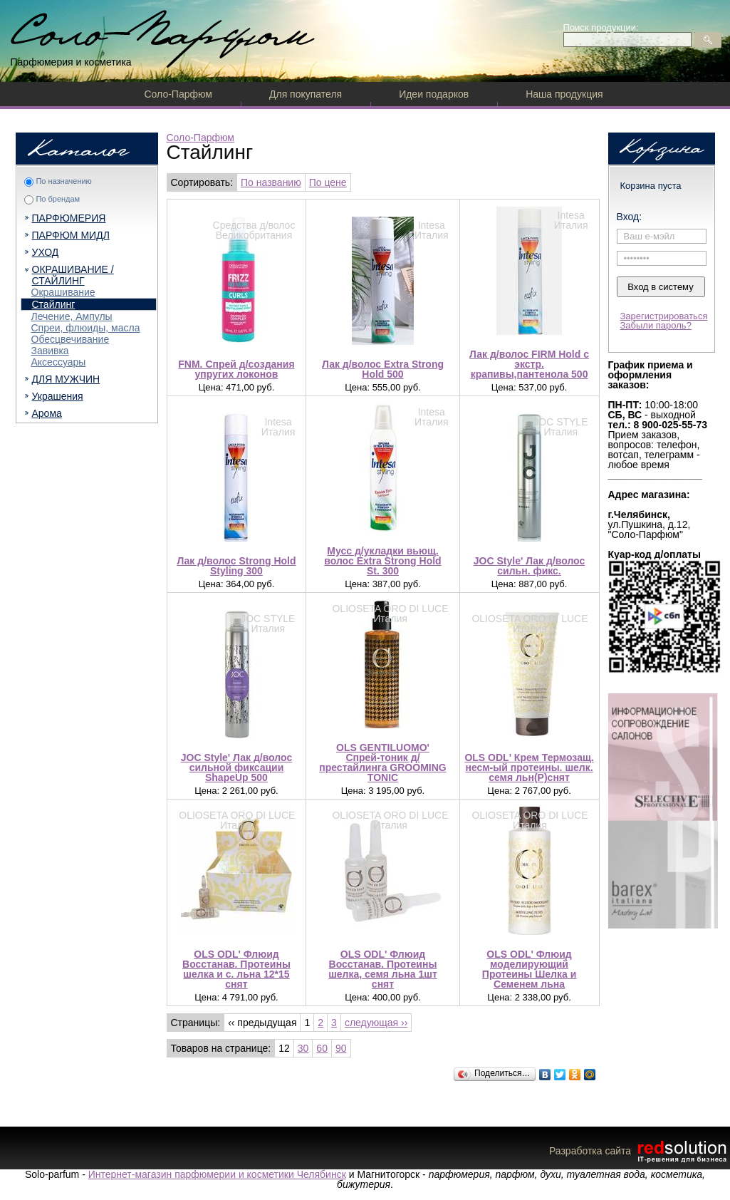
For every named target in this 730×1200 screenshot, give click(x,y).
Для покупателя (305, 94)
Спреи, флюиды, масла (85, 327)
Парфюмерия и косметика (71, 62)
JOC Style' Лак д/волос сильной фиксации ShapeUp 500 (236, 767)
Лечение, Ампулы (72, 316)
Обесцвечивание (70, 339)
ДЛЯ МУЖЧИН (66, 379)
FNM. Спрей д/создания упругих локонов (236, 369)
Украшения (57, 396)
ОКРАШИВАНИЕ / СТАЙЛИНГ (73, 275)
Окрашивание (63, 292)
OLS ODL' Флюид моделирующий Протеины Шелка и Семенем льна (529, 969)
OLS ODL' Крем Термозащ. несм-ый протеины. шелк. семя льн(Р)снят (528, 767)
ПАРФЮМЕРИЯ (69, 218)
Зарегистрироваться (664, 316)
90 (341, 1048)
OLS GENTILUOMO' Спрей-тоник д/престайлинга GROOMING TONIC (382, 762)
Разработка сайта (639, 1151)
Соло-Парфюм (178, 94)
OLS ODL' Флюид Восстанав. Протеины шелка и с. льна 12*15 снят (236, 969)
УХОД (45, 252)
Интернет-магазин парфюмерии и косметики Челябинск (217, 1174)
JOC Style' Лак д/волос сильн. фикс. (529, 565)
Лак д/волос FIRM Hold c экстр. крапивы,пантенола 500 (529, 364)
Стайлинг (53, 304)
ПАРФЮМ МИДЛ (71, 235)
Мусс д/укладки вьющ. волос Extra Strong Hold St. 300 (382, 560)
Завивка (50, 350)
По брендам (58, 199)
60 (322, 1048)
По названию (271, 182)
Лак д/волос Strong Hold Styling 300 (236, 565)
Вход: (629, 217)
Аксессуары (58, 362)
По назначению (63, 181)
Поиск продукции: (601, 27)
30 (303, 1048)
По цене (328, 182)
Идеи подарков (434, 94)
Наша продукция (564, 94)
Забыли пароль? (656, 325)
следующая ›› (376, 1022)
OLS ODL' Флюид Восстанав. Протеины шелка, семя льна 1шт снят (382, 969)
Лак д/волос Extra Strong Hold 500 (383, 369)
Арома (47, 413)
